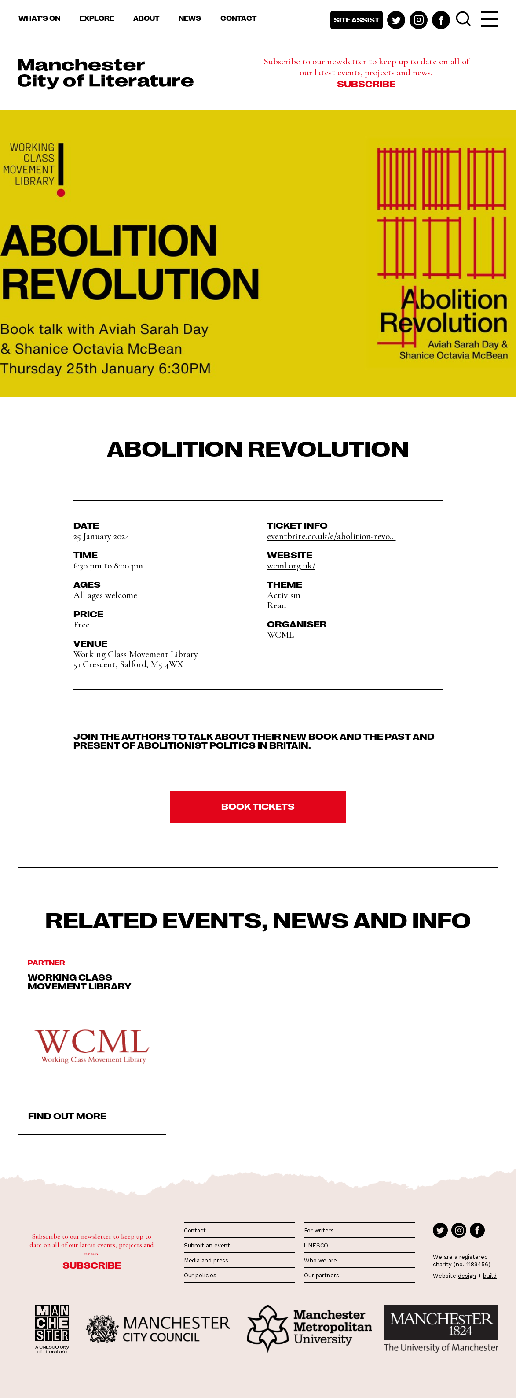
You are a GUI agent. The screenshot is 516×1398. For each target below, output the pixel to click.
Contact (238, 18)
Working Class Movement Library (80, 981)
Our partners (321, 1275)
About (146, 18)
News (190, 18)
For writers (319, 1230)
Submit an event (207, 1245)
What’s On (39, 18)
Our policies (200, 1275)
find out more (67, 1115)
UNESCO (316, 1245)
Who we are (320, 1260)
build (490, 1276)
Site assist (356, 20)
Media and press (206, 1260)
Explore (97, 18)
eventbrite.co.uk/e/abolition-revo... (331, 536)
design (467, 1276)
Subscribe (366, 83)
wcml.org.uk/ (291, 565)
